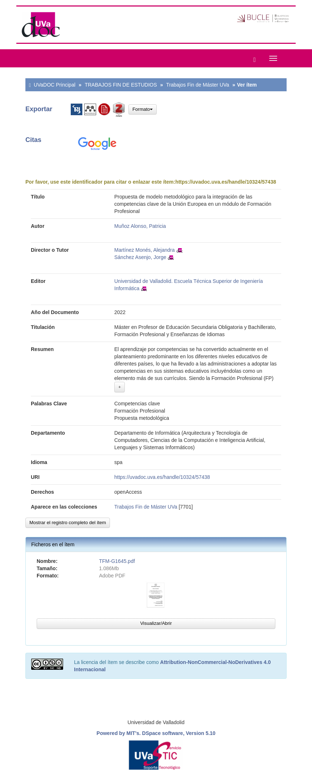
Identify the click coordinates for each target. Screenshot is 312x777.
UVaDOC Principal (54, 85)
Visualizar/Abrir (156, 623)
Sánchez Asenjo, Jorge (140, 257)
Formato (142, 109)
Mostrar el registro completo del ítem (67, 522)
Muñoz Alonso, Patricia (140, 226)
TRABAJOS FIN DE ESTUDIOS (121, 85)
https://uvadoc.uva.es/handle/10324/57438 (225, 182)
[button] (253, 57)
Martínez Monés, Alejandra (144, 250)
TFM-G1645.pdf (117, 561)
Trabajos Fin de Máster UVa (197, 85)
